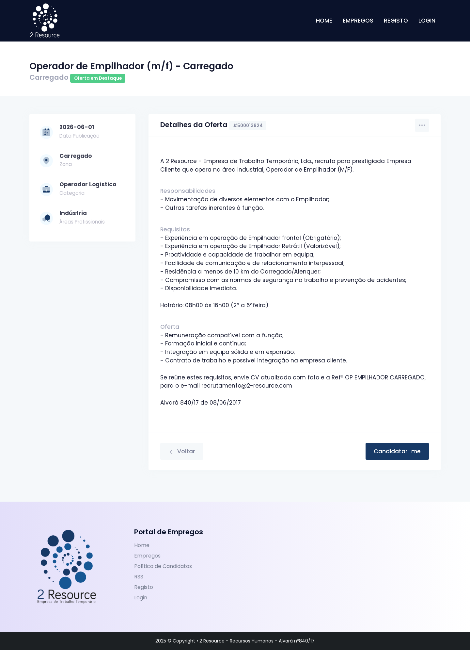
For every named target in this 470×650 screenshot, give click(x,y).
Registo (396, 24)
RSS (138, 576)
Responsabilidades (187, 191)
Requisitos (175, 229)
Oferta (169, 327)
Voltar (181, 451)
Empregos (358, 24)
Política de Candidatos (163, 566)
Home (324, 24)
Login (426, 24)
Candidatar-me (397, 451)
